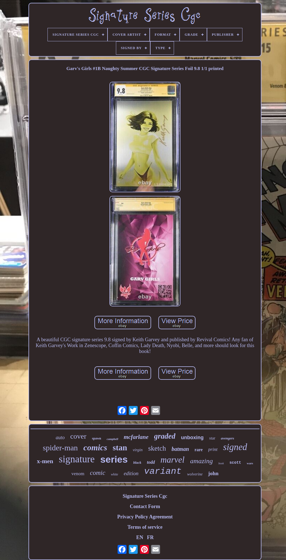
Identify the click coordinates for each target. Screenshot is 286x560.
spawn (96, 438)
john (213, 473)
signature (77, 459)
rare (199, 449)
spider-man (60, 447)
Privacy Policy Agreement (145, 517)
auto (60, 437)
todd (151, 462)
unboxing (192, 437)
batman (180, 449)
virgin (137, 450)
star (212, 438)
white (114, 474)
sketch (157, 448)
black (137, 462)
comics (95, 447)
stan (120, 447)
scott (235, 462)
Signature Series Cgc (145, 496)
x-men (45, 461)
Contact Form (145, 506)
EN (139, 537)
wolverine (194, 474)
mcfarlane (136, 437)
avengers (227, 438)
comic (97, 472)
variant (163, 471)
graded (165, 436)
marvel (173, 460)
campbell (112, 439)
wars (250, 463)
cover (78, 436)
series (114, 459)
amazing (201, 461)
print (213, 449)
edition (131, 473)
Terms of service (144, 527)
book (221, 463)
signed (235, 447)
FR (150, 537)
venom (78, 473)
